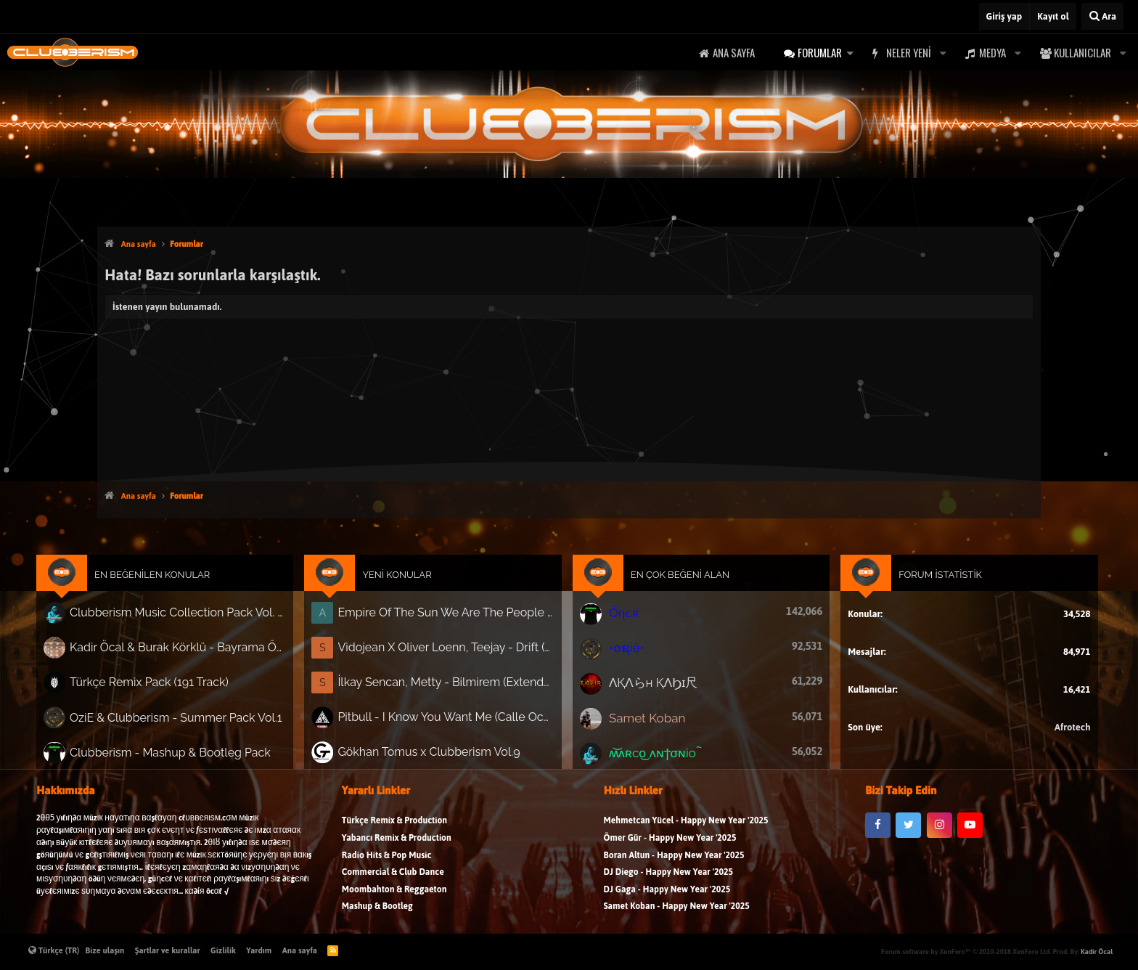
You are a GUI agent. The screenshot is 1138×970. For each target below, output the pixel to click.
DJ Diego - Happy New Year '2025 (668, 884)
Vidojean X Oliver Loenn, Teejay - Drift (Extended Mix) (454, 655)
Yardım (258, 950)
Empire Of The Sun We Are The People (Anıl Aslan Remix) (454, 622)
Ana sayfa (734, 52)
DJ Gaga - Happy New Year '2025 (667, 901)
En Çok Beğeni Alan (674, 587)
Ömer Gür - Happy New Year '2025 (670, 849)
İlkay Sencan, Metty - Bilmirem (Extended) (454, 688)
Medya (992, 52)
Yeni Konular (409, 587)
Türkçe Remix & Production (394, 832)
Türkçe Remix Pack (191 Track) (176, 688)
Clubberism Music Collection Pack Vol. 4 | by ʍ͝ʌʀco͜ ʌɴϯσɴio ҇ (202, 623)
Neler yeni (908, 52)
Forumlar (820, 52)
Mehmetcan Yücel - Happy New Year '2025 (686, 832)
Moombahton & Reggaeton (394, 901)
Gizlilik (223, 950)
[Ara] (1102, 16)
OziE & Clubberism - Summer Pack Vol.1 (200, 721)
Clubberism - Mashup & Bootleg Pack (195, 753)
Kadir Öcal (1097, 951)
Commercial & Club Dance (393, 884)
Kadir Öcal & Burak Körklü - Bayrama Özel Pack (202, 655)
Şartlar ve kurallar (167, 950)
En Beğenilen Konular (180, 587)
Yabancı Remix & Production (396, 849)
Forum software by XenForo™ (966, 951)
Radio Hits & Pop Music (387, 867)
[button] (850, 52)
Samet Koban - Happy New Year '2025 (677, 918)
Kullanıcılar (1082, 52)
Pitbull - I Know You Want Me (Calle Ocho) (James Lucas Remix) (454, 721)
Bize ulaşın (105, 950)
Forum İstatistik (918, 587)
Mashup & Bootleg (377, 918)
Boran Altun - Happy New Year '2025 (674, 867)
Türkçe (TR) (54, 950)
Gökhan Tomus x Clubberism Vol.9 (438, 753)
